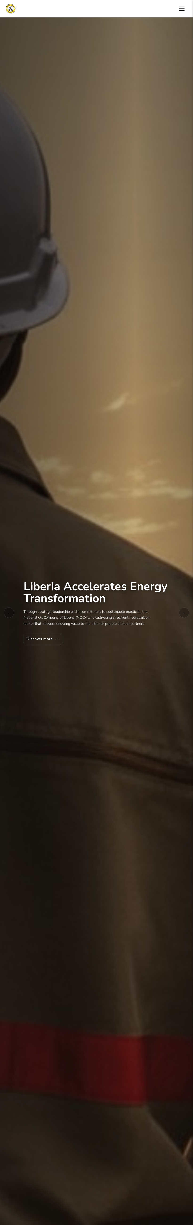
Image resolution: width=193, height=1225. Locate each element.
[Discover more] (43, 639)
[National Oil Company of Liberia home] (11, 9)
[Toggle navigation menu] (181, 8)
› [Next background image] (184, 612)
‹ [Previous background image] (9, 612)
